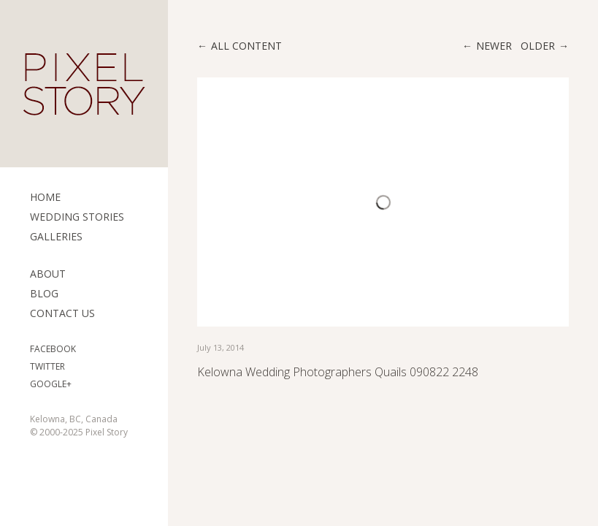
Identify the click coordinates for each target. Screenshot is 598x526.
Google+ (51, 384)
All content (246, 46)
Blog (44, 293)
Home (45, 197)
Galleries (56, 236)
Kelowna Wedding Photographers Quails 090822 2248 (337, 372)
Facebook (53, 349)
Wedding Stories (77, 217)
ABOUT (48, 274)
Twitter (47, 366)
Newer (494, 46)
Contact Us (62, 313)
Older (538, 46)
